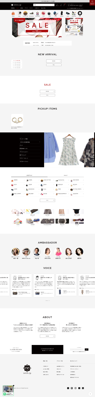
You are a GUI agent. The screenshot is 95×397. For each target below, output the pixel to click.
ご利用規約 (72, 383)
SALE (17, 8)
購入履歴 (58, 383)
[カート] (64, 5)
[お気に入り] (57, 5)
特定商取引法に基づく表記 (75, 377)
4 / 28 (17, 70)
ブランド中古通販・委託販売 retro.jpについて (75, 8)
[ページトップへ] (90, 394)
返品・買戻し (43, 8)
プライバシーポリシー (74, 380)
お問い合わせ (46, 386)
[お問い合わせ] (92, 2)
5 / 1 (17, 61)
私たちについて (73, 372)
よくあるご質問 (46, 380)
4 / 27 (17, 74)
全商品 (21, 8)
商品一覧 (45, 372)
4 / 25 (17, 78)
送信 (86, 361)
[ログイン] (61, 5)
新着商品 (13, 8)
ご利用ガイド (37, 8)
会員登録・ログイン (60, 377)
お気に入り (59, 380)
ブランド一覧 (60, 372)
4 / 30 (17, 66)
